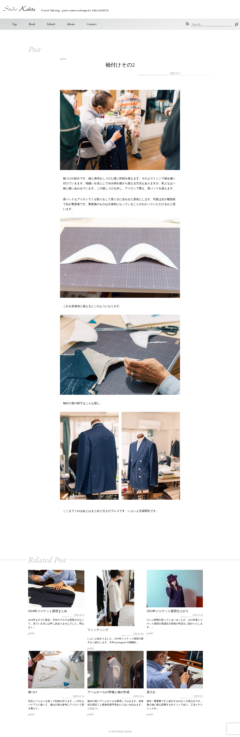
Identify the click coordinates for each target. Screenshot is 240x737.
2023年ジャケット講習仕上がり (168, 611)
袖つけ (32, 692)
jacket (63, 58)
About (71, 24)
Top (14, 24)
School (51, 24)
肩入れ (151, 692)
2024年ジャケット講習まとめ (47, 611)
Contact (92, 24)
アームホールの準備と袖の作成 (108, 692)
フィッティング (97, 629)
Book (32, 24)
